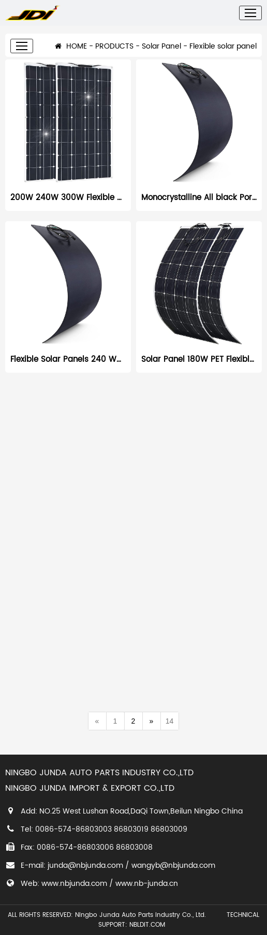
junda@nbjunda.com (85, 865)
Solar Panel (161, 53)
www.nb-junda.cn (146, 884)
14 (170, 721)
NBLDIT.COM (149, 925)
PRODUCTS (114, 53)
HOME (71, 53)
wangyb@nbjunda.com (173, 865)
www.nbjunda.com (74, 884)
